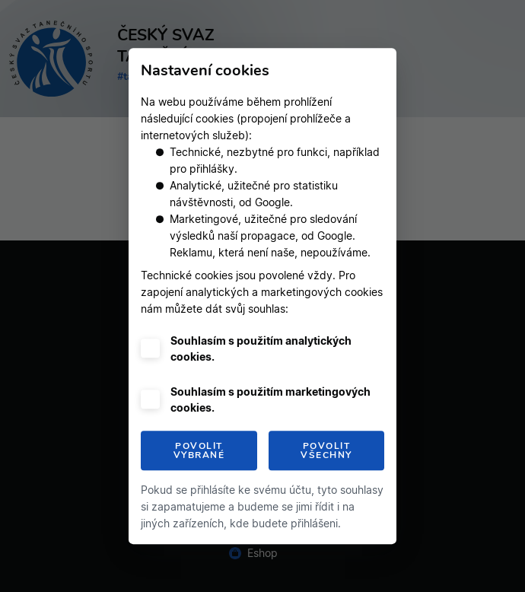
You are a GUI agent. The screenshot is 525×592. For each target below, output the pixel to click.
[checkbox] (150, 348)
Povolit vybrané (199, 450)
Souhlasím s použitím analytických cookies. (261, 348)
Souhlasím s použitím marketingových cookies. (270, 399)
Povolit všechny (326, 450)
